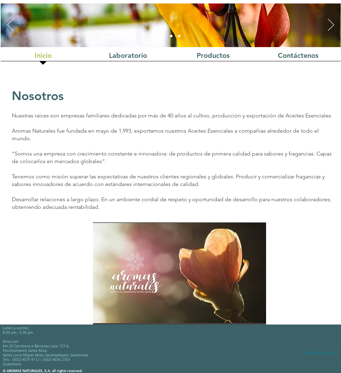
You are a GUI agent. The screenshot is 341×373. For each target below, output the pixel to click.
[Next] (331, 25)
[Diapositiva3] (179, 36)
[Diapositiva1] (162, 36)
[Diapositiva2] (171, 36)
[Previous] (10, 25)
